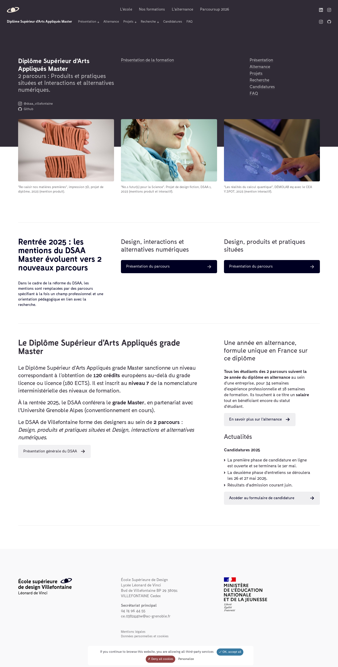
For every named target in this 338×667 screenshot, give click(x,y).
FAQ (189, 21)
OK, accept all (230, 651)
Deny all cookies (160, 659)
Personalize (186, 659)
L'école (126, 9)
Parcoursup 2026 (214, 9)
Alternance (111, 21)
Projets (128, 21)
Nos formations (152, 9)
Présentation (87, 21)
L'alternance (182, 9)
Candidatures (172, 21)
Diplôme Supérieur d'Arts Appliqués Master (39, 21)
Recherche (148, 21)
